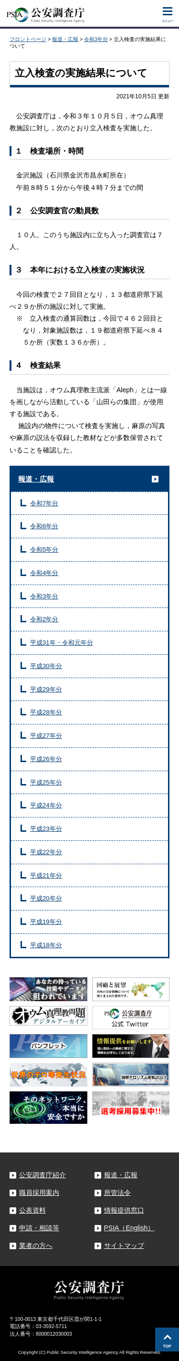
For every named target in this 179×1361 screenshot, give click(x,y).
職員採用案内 (39, 1192)
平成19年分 (46, 921)
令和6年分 (44, 526)
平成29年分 (46, 689)
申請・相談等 (39, 1228)
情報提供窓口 (124, 1210)
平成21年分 (46, 875)
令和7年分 (44, 503)
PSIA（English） (129, 1228)
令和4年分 (44, 572)
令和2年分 (44, 619)
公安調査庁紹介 (42, 1175)
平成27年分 (46, 735)
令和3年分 (96, 39)
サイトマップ (124, 1245)
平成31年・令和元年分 (61, 642)
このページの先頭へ (167, 1339)
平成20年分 (46, 898)
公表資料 (32, 1210)
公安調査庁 (45, 12)
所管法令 (117, 1192)
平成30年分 (46, 666)
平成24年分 (46, 805)
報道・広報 (65, 39)
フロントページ (28, 39)
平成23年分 (46, 828)
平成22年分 (46, 852)
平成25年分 (46, 782)
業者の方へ (36, 1245)
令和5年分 (44, 549)
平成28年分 (46, 712)
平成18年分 (46, 945)
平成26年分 (46, 759)
